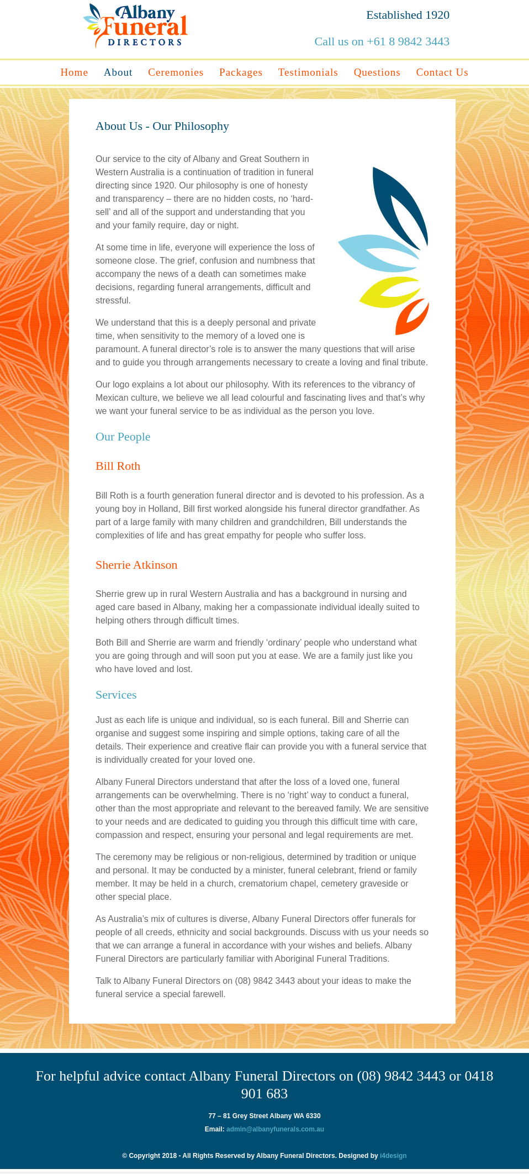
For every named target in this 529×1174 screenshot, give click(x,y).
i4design (392, 1156)
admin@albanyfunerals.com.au (275, 1129)
